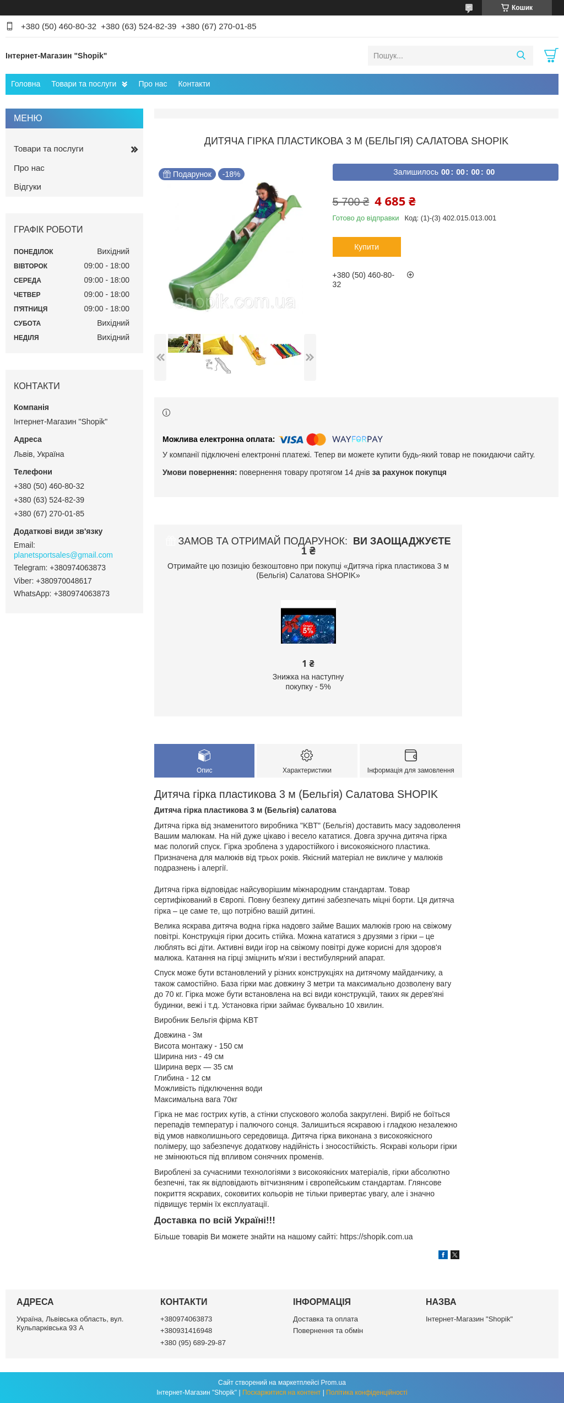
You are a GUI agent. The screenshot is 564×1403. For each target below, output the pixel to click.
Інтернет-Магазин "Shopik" (469, 1319)
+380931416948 (186, 1330)
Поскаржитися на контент (281, 1392)
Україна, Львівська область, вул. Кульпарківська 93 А (70, 1323)
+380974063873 (186, 1319)
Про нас (152, 83)
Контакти (194, 83)
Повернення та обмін (328, 1330)
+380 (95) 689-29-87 (193, 1343)
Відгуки (27, 186)
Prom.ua (333, 1382)
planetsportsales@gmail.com (63, 555)
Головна (25, 83)
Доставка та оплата (325, 1319)
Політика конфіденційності (367, 1392)
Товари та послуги (83, 83)
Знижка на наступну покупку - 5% (308, 681)
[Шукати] (520, 56)
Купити (366, 246)
